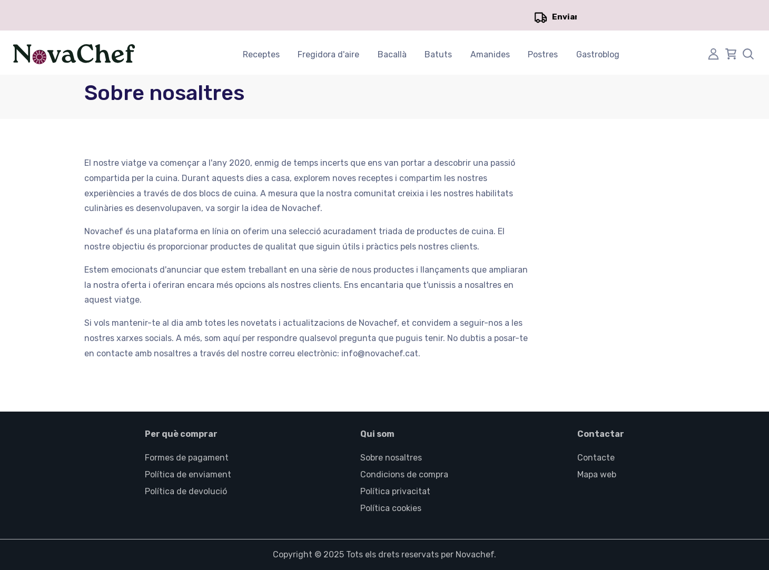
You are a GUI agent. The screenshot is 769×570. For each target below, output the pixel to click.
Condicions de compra (404, 474)
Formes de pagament (187, 458)
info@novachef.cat (379, 353)
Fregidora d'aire (328, 54)
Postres (543, 54)
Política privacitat (395, 491)
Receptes (261, 54)
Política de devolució (186, 491)
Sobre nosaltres (391, 458)
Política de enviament (188, 474)
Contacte (596, 458)
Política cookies (390, 508)
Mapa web (596, 474)
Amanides (490, 54)
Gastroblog (597, 54)
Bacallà (392, 54)
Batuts (438, 54)
